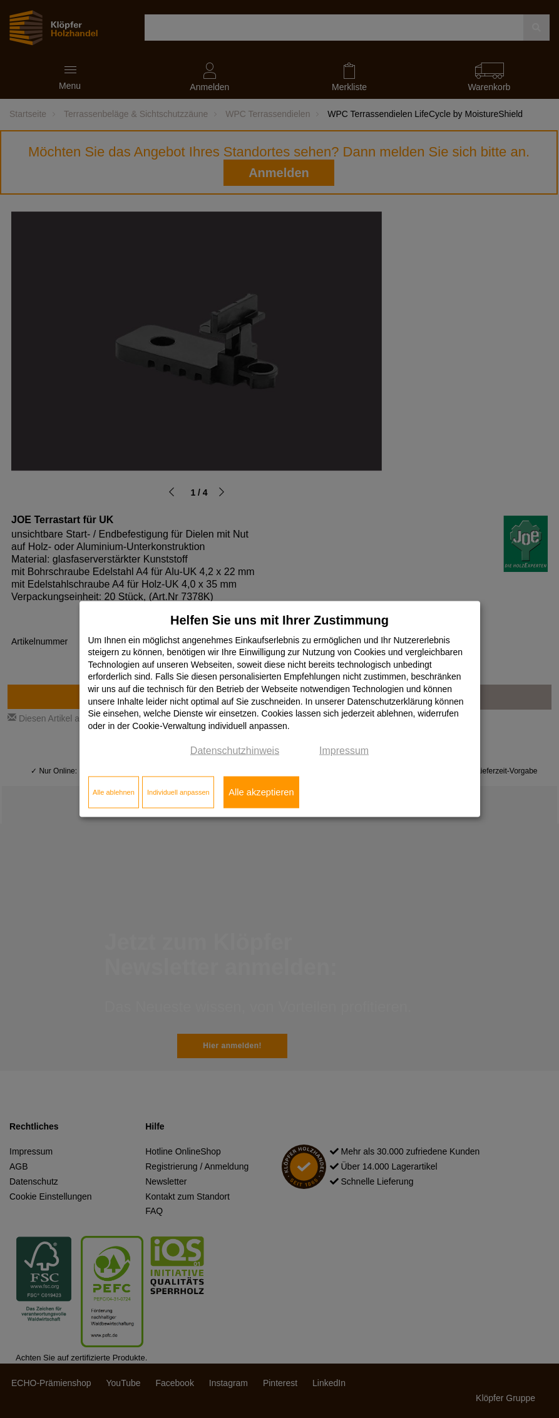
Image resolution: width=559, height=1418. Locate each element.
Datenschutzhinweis (234, 750)
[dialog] (279, 709)
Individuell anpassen (178, 792)
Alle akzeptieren (261, 792)
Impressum (344, 750)
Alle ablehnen (114, 792)
